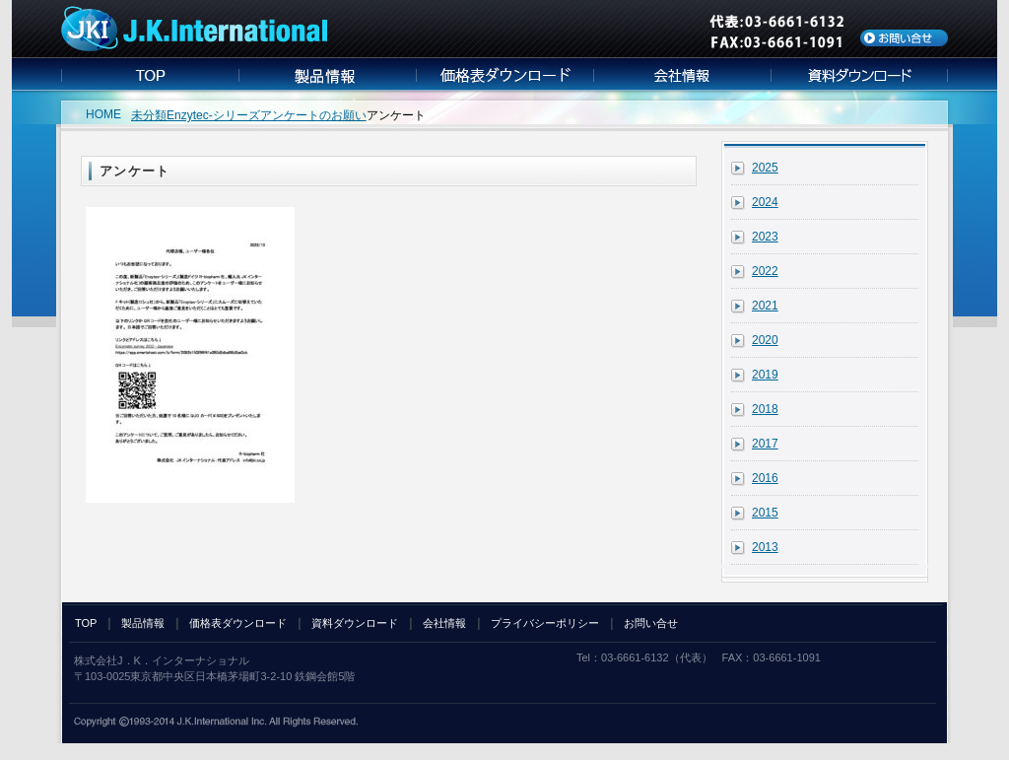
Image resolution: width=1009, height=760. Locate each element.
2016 (765, 478)
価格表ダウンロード (238, 623)
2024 (765, 202)
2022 (765, 271)
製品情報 (143, 623)
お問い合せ (651, 623)
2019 (765, 374)
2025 (765, 167)
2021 (765, 305)
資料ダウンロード (354, 623)
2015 (765, 512)
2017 (765, 443)
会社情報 (444, 623)
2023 (765, 236)
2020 (765, 340)
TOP (86, 623)
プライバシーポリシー (545, 623)
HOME (103, 114)
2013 (765, 547)
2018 (765, 409)
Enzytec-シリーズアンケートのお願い (267, 115)
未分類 (149, 115)
